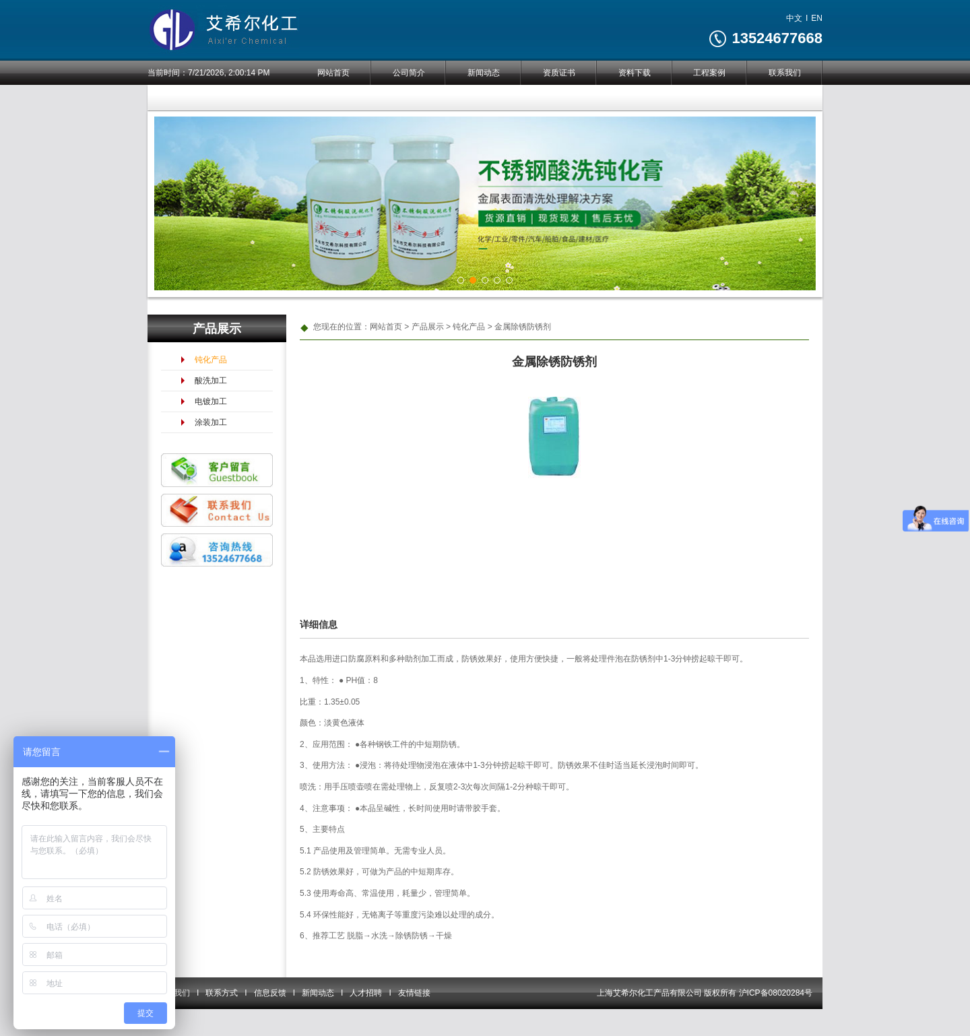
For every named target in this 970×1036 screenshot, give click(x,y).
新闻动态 (483, 72)
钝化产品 (211, 359)
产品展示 (428, 326)
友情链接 (414, 993)
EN (816, 18)
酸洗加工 (211, 380)
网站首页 (333, 72)
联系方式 (221, 993)
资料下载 (634, 72)
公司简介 (409, 72)
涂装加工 (211, 422)
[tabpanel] (485, 203)
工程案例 (709, 72)
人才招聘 (366, 993)
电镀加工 (211, 401)
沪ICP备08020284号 (775, 993)
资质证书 (559, 72)
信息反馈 (270, 993)
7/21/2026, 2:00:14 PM (228, 72)
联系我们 (785, 72)
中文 (794, 18)
